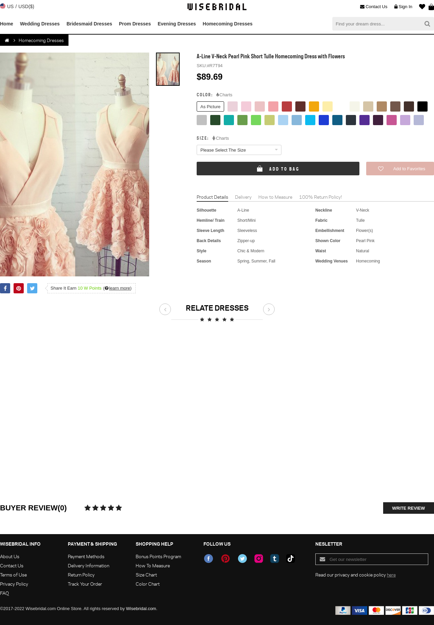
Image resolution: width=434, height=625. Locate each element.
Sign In (403, 6)
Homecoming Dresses (228, 23)
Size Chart (146, 575)
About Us (9, 556)
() (117, 288)
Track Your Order (85, 584)
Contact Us (373, 6)
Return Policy (81, 575)
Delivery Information (88, 565)
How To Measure (153, 565)
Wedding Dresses (40, 23)
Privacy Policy (14, 584)
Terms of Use (13, 575)
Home (6, 23)
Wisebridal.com (141, 608)
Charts (224, 95)
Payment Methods (86, 556)
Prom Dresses (135, 23)
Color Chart (148, 584)
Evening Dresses (177, 23)
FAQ (4, 593)
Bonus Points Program (158, 556)
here (391, 575)
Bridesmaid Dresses (89, 23)
